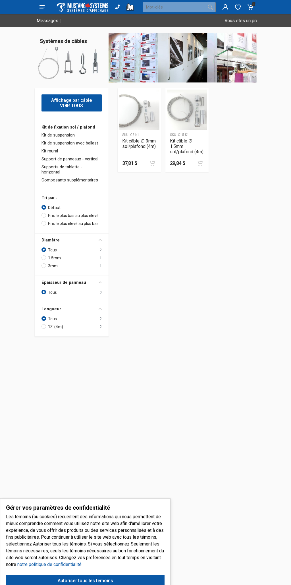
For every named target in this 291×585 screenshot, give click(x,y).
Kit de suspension (58, 135)
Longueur (71, 308)
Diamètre (71, 240)
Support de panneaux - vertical (69, 159)
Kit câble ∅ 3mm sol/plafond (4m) (139, 143)
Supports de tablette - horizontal (61, 169)
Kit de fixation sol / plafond (68, 127)
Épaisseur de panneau (71, 282)
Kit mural (49, 151)
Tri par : (49, 197)
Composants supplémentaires (69, 180)
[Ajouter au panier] (152, 163)
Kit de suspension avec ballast (69, 143)
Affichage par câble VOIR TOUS (71, 103)
